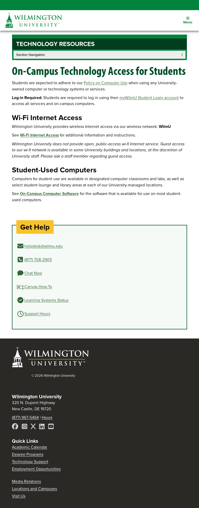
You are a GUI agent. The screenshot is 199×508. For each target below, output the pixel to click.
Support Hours (37, 314)
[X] (34, 427)
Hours (47, 417)
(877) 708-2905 (38, 260)
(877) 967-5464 (25, 417)
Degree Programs (27, 454)
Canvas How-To (38, 287)
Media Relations (26, 481)
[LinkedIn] (42, 427)
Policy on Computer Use (105, 83)
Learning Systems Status (46, 300)
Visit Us (18, 496)
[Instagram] (25, 427)
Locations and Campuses (34, 489)
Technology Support (30, 462)
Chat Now (33, 273)
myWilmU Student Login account (149, 98)
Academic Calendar (29, 447)
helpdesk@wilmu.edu (43, 246)
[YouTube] (51, 427)
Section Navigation (99, 55)
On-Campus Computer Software (49, 194)
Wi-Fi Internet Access (39, 135)
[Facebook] (15, 427)
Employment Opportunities (36, 469)
